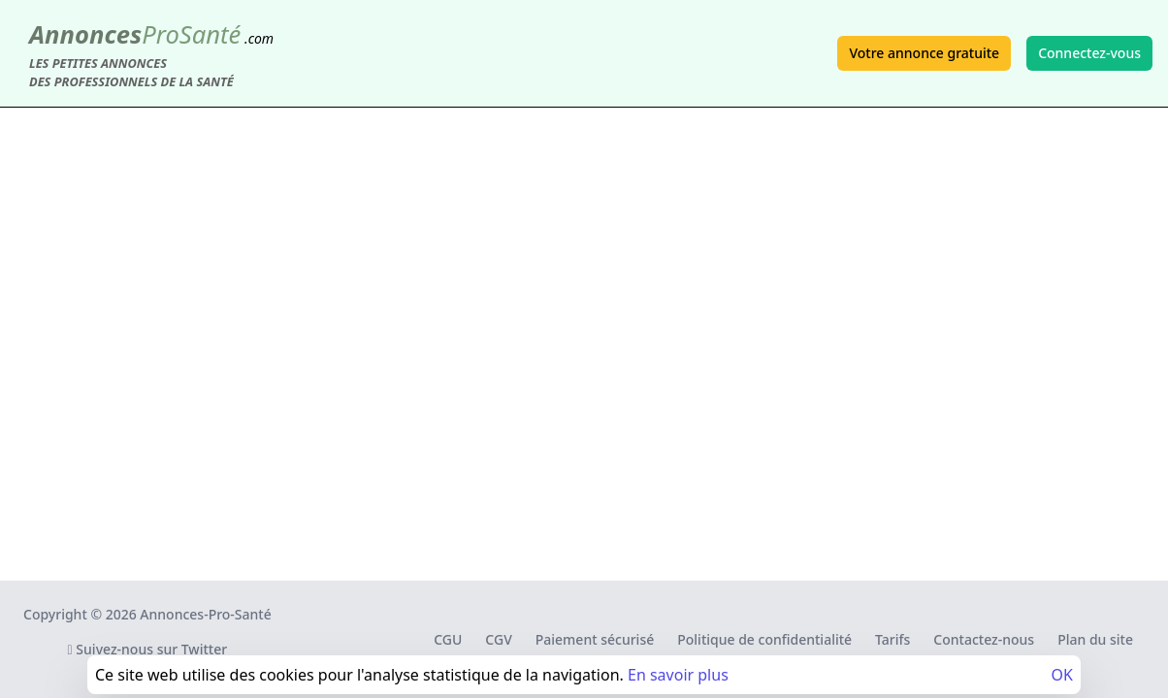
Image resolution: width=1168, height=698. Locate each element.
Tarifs (892, 639)
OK (1062, 674)
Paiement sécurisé (594, 639)
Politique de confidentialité (764, 639)
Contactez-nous (983, 639)
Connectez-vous (1089, 53)
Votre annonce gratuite (924, 53)
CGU (448, 639)
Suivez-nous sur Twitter (148, 649)
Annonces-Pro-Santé (205, 614)
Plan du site (1095, 639)
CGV (498, 639)
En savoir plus (678, 674)
